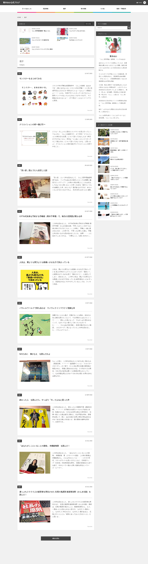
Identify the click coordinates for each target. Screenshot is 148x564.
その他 (102, 8)
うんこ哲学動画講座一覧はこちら (41, 31)
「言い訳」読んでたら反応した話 (33, 172)
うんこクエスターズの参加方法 (40, 40)
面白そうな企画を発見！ (117, 159)
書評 (64, 8)
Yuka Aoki (89, 110)
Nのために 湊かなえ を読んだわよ (34, 356)
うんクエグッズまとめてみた (77, 31)
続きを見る (57, 538)
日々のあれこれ (26, 8)
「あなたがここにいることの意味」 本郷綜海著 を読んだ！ (44, 448)
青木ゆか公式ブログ (11, 3)
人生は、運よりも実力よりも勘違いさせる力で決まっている (44, 264)
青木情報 (83, 8)
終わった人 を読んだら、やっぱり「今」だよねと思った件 (44, 402)
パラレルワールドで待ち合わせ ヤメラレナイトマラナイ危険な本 (47, 310)
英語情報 (45, 8)
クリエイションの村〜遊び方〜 (32, 126)
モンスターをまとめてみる (30, 79)
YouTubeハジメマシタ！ (76, 40)
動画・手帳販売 (121, 8)
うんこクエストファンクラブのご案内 (42, 49)
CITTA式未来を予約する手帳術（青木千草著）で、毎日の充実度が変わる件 (50, 218)
